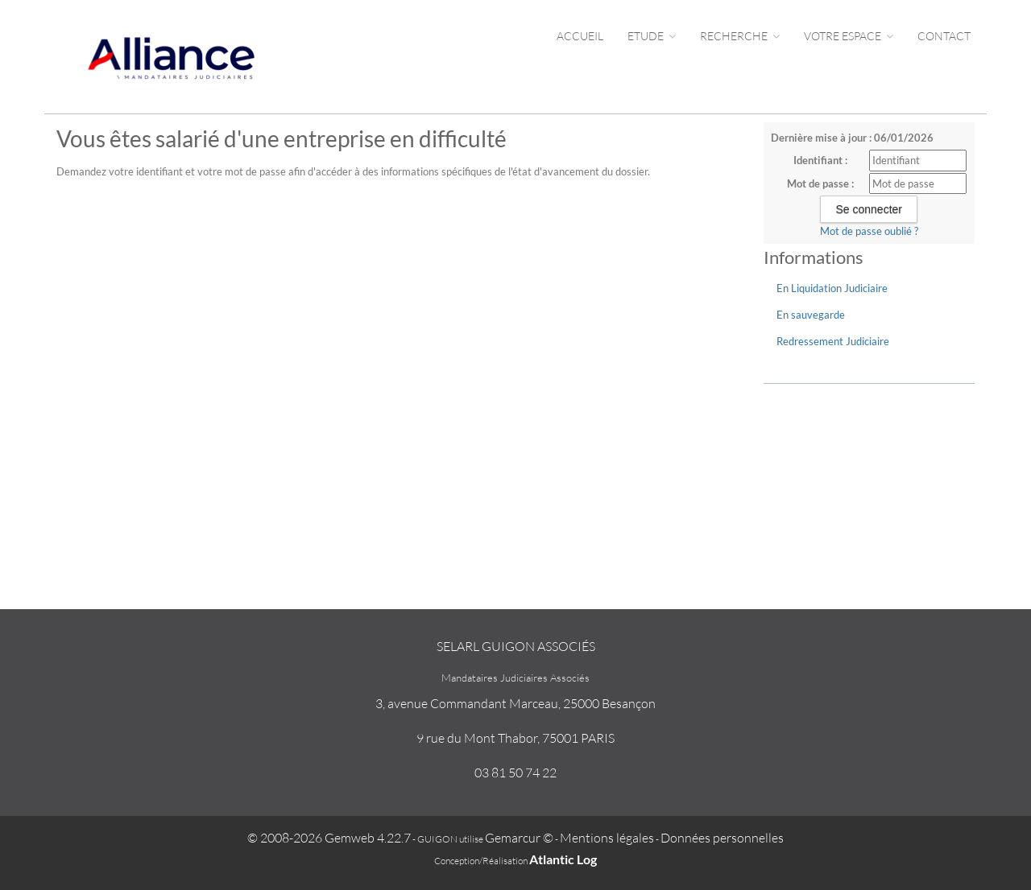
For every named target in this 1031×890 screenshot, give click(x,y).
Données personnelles (722, 838)
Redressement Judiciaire (832, 341)
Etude (651, 36)
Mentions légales (607, 838)
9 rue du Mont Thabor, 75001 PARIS (515, 738)
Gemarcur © (519, 838)
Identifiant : (820, 160)
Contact (944, 36)
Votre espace (848, 36)
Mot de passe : (820, 183)
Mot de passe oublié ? (869, 231)
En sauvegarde (810, 314)
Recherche (740, 36)
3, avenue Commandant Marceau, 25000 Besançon (515, 703)
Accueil (580, 36)
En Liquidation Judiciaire (832, 288)
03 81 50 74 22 (515, 772)
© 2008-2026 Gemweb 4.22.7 (329, 838)
